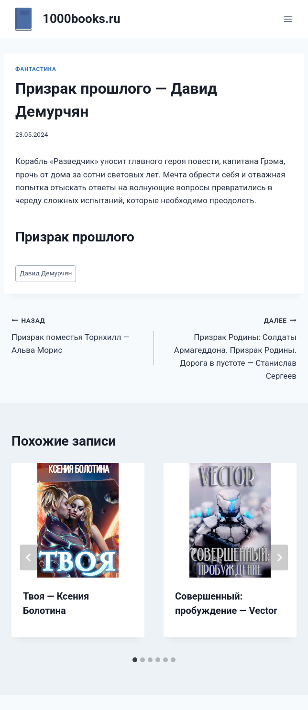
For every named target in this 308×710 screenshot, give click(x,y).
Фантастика (35, 69)
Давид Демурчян (46, 273)
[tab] (134, 659)
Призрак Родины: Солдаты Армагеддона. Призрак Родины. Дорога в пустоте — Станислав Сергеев (229, 347)
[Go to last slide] (28, 557)
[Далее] (279, 557)
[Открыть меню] (288, 18)
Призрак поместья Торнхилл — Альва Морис (78, 334)
